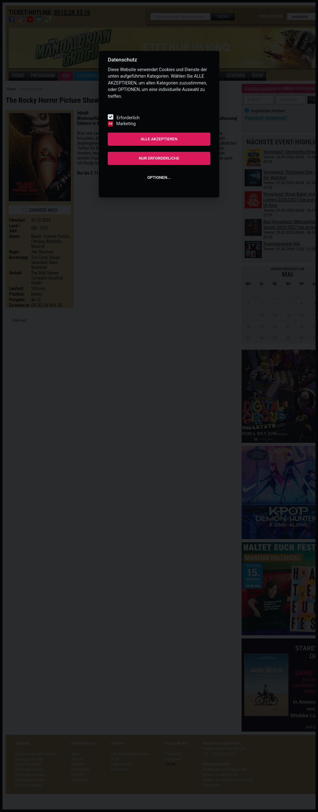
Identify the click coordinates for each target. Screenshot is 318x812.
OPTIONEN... (158, 177)
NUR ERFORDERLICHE (159, 158)
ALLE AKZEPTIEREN (159, 139)
